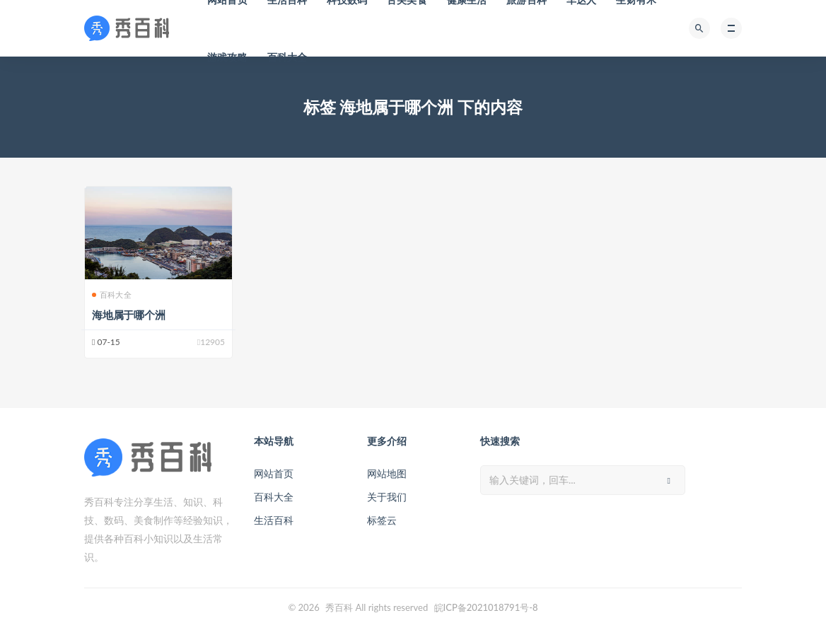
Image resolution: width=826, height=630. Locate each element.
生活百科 (273, 520)
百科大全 (287, 57)
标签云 (382, 520)
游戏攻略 (227, 57)
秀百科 (339, 607)
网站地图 (387, 473)
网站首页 (273, 473)
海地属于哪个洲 (128, 314)
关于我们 (387, 497)
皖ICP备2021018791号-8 (486, 607)
